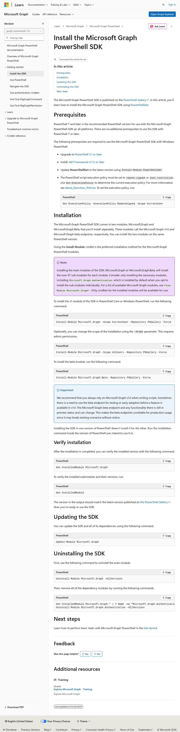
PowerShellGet (139, 105)
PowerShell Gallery (134, 100)
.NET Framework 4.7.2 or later (86, 162)
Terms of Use (127, 729)
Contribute (61, 729)
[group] (114, 605)
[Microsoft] (6, 4)
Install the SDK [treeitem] (18, 73)
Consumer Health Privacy (99, 729)
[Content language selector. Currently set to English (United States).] (19, 721)
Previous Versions (30, 729)
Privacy (75, 729)
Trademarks (144, 729)
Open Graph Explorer (162, 14)
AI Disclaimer (10, 729)
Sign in (172, 4)
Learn (57, 26)
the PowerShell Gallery (154, 502)
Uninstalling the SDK (68, 86)
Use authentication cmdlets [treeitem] (24, 92)
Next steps (62, 91)
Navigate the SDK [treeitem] (19, 86)
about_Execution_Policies (80, 187)
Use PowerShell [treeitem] (18, 79)
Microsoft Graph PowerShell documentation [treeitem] (22, 48)
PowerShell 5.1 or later (88, 154)
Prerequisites (63, 72)
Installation (62, 77)
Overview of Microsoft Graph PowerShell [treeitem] (22, 58)
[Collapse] (43, 23)
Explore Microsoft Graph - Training (73, 689)
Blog (46, 729)
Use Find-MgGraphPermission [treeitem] (26, 105)
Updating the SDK (66, 82)
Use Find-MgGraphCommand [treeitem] (26, 99)
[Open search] (163, 5)
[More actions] (171, 26)
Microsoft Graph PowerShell (104, 26)
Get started (150, 628)
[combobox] (24, 31)
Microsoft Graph (75, 26)
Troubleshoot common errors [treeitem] (22, 129)
